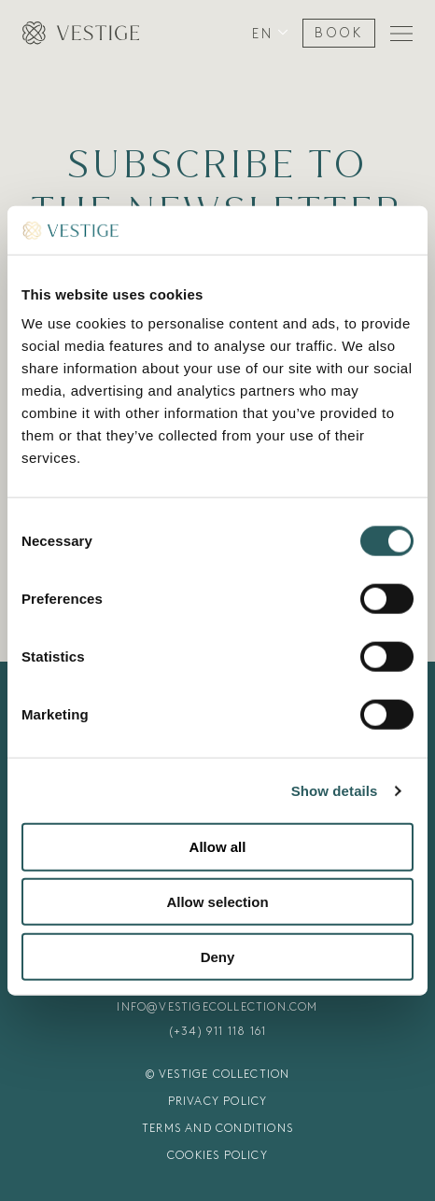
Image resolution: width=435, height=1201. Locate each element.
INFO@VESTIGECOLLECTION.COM (217, 1006)
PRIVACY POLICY (218, 1101)
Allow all (217, 847)
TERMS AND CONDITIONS (217, 1128)
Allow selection (217, 902)
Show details (334, 791)
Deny (218, 957)
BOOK (339, 33)
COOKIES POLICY (217, 1155)
